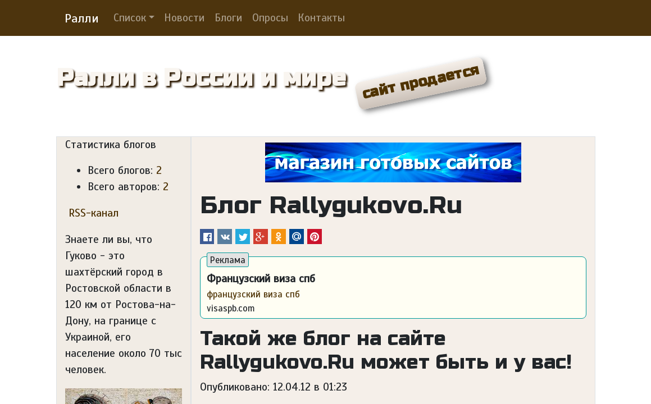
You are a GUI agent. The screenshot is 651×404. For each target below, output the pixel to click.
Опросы (270, 18)
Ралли (82, 18)
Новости (184, 18)
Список (129, 18)
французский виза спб (253, 294)
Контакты (321, 18)
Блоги (228, 18)
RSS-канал (92, 213)
